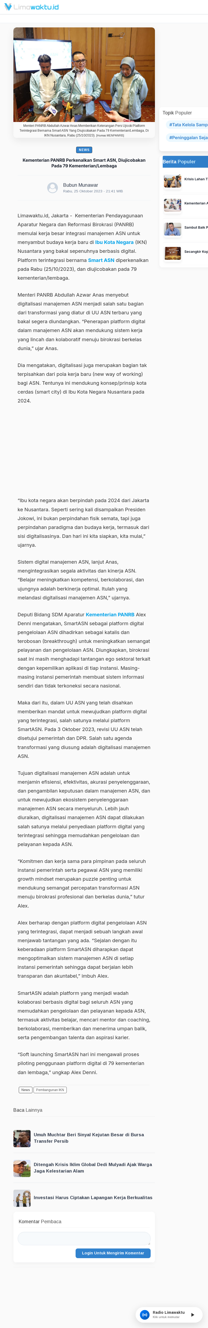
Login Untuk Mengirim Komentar (113, 1253)
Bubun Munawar (80, 185)
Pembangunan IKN (50, 1090)
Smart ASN (101, 260)
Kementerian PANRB (110, 614)
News (84, 150)
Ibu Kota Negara (114, 242)
